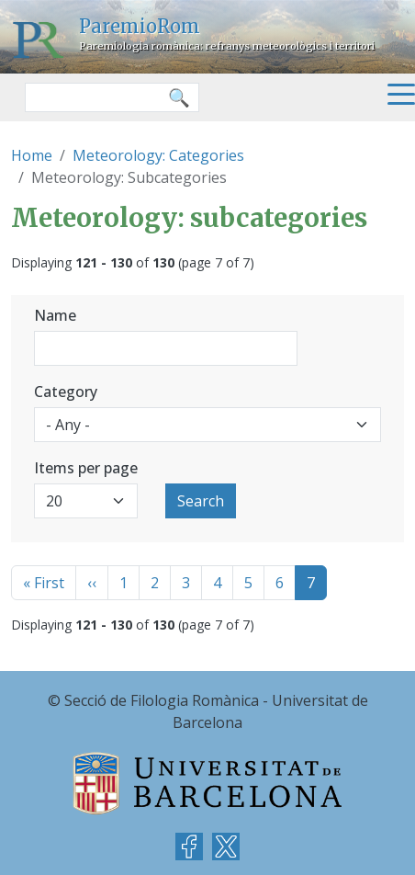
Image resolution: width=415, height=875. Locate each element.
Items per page (86, 468)
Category (65, 391)
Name (55, 315)
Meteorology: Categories (158, 155)
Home (31, 155)
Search (200, 501)
